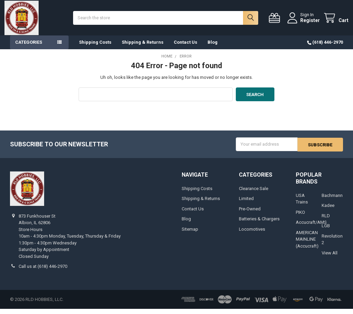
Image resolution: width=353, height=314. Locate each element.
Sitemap (190, 234)
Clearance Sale (253, 193)
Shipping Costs (95, 48)
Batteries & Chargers (259, 224)
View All (329, 258)
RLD (326, 220)
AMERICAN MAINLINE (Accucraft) (307, 244)
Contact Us (185, 48)
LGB (326, 230)
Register (304, 23)
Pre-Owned (250, 214)
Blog (213, 48)
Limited (246, 203)
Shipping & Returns (142, 48)
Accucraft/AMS (311, 227)
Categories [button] (28, 48)
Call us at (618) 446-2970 (43, 271)
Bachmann (332, 200)
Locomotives (252, 234)
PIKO (300, 217)
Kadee (328, 210)
